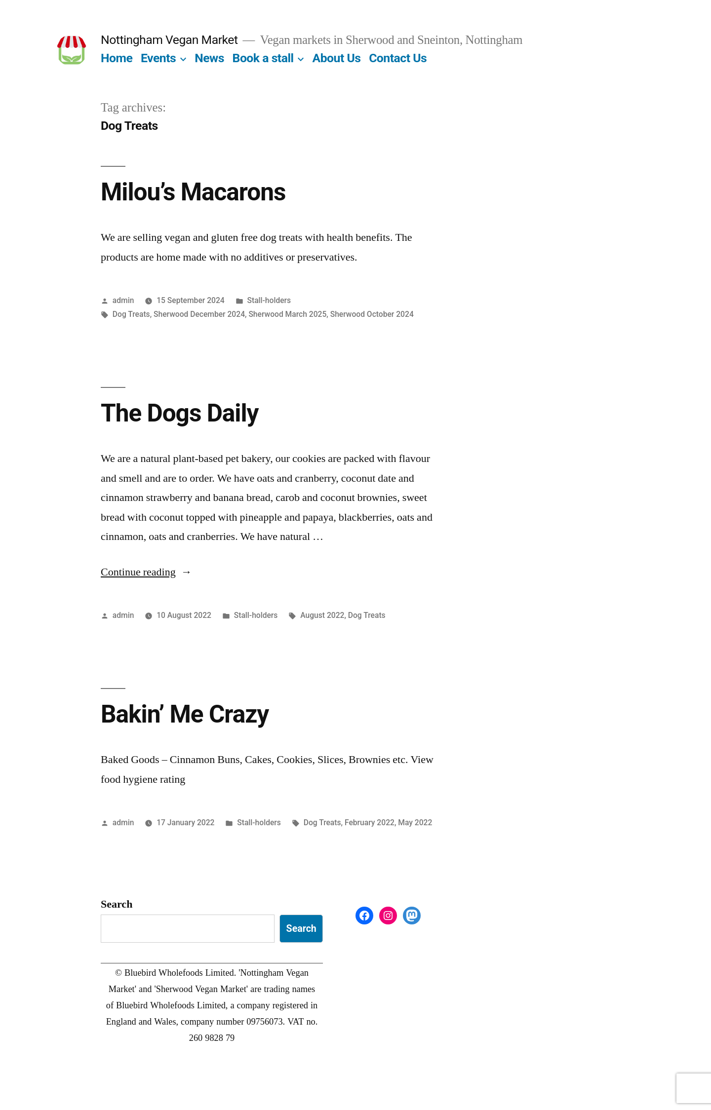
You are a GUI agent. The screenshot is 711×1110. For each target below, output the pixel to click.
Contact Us (398, 58)
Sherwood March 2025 (287, 314)
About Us (337, 58)
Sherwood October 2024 (372, 314)
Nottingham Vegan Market (169, 40)
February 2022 (370, 822)
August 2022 (322, 615)
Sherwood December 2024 (199, 314)
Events (158, 58)
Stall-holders (269, 300)
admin (123, 300)
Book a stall (263, 58)
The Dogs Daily (179, 413)
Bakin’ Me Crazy (185, 714)
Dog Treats (131, 314)
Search (116, 904)
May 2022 (415, 822)
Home (116, 58)
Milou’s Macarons (193, 192)
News (209, 58)
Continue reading (146, 572)
